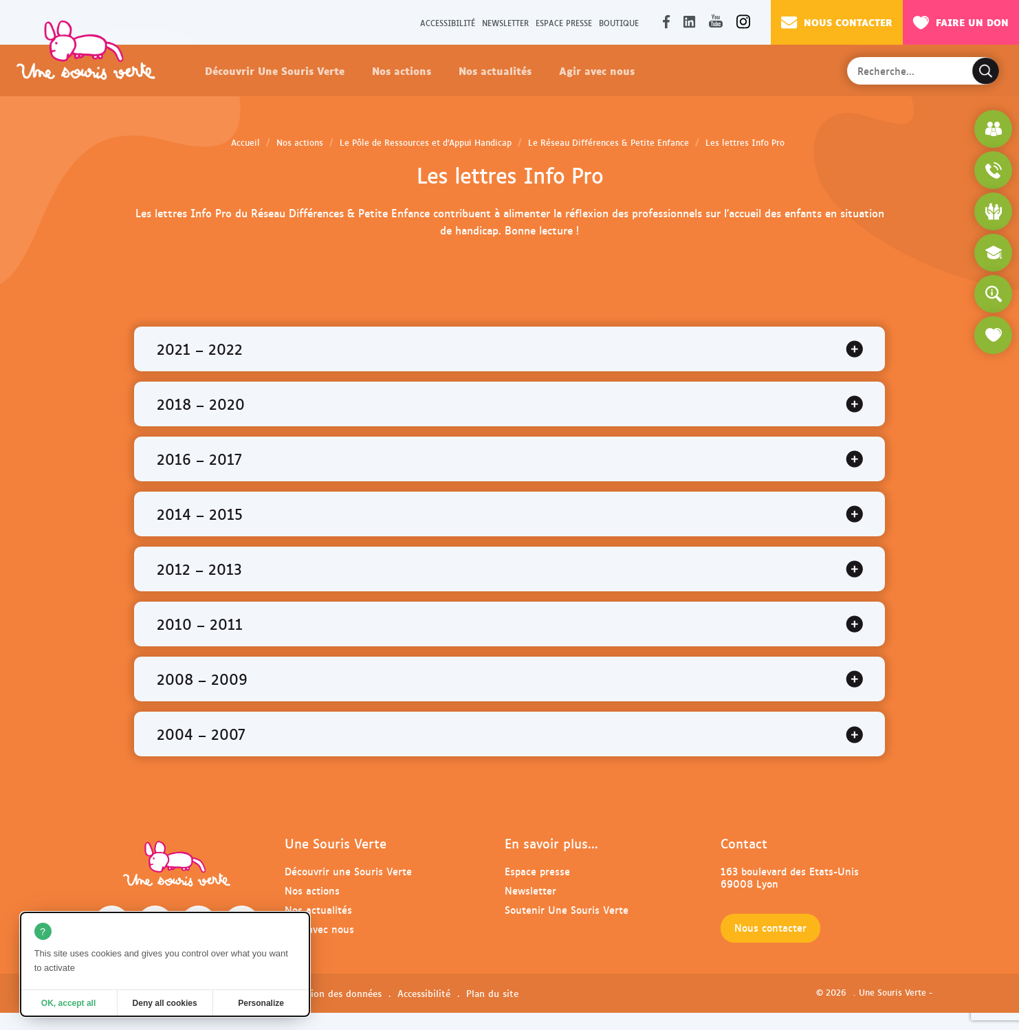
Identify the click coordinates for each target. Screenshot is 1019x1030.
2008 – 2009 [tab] (202, 679)
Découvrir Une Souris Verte (274, 70)
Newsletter (505, 22)
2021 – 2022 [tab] (200, 349)
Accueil (245, 142)
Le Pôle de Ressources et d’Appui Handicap (426, 142)
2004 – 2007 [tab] (201, 734)
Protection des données (330, 992)
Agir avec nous (597, 70)
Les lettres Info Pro (745, 142)
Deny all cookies (165, 1003)
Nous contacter (836, 22)
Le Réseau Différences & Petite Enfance (608, 142)
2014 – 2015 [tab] (200, 514)
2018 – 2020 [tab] (201, 404)
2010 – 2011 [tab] (200, 624)
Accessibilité (447, 22)
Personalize (261, 1003)
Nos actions (401, 70)
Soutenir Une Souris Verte (566, 909)
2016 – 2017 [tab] (199, 459)
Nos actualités (495, 70)
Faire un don (961, 22)
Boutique (619, 22)
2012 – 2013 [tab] (199, 569)
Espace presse (564, 22)
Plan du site (492, 992)
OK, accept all (68, 1003)
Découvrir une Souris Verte (348, 871)
